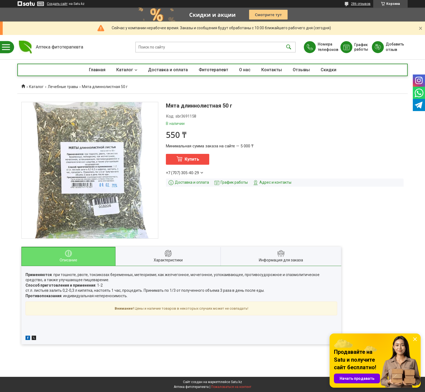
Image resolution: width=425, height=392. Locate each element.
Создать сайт (57, 4)
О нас (244, 69)
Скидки (328, 69)
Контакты (271, 69)
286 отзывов (361, 4)
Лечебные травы (63, 87)
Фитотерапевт (213, 69)
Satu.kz (236, 382)
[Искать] (288, 47)
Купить (192, 159)
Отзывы (301, 69)
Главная (97, 69)
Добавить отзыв (395, 47)
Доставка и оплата (168, 69)
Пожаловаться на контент (231, 387)
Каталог (124, 69)
